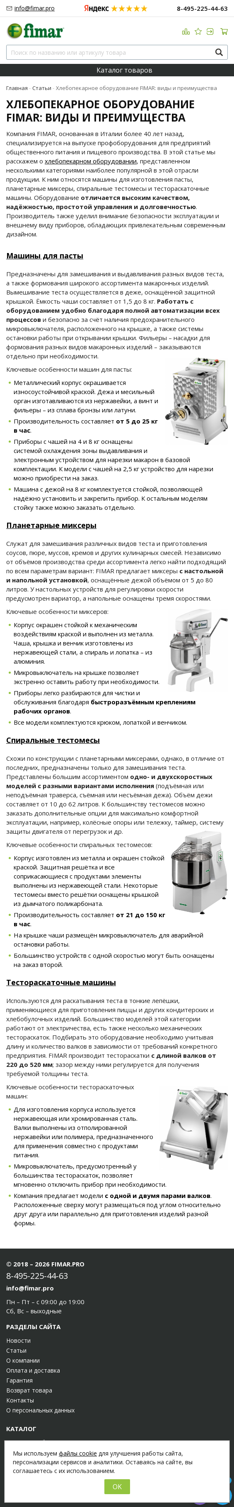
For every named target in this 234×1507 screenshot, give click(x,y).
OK (117, 1486)
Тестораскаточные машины (61, 982)
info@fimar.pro (34, 8)
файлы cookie (78, 1453)
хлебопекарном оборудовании (91, 161)
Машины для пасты (44, 255)
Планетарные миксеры (51, 525)
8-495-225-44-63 (202, 8)
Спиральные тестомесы (53, 740)
